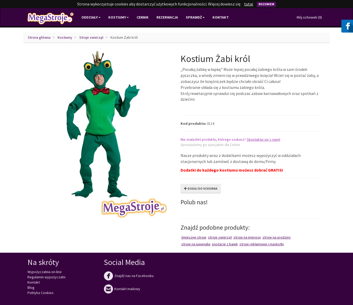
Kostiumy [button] (118, 17)
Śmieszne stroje (193, 237)
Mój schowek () (309, 17)
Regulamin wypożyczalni (46, 277)
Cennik (143, 17)
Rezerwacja (167, 17)
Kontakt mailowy (122, 288)
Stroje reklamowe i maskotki (261, 244)
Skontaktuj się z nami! (263, 139)
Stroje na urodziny (276, 237)
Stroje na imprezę (247, 237)
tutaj (248, 4)
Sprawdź (195, 17)
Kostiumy (65, 37)
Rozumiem (266, 4)
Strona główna (39, 37)
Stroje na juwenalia (195, 244)
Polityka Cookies (40, 292)
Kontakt (220, 17)
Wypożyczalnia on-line (44, 271)
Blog (31, 287)
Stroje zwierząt (91, 37)
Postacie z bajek (225, 244)
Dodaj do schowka (200, 188)
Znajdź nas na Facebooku (129, 275)
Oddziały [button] (90, 17)
